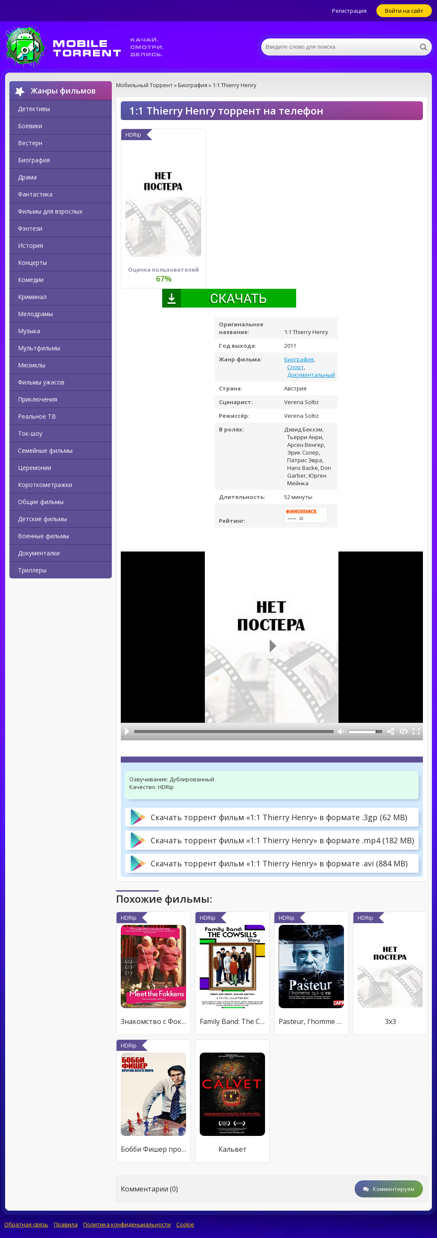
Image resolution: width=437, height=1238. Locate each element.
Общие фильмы (41, 502)
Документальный (311, 374)
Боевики (30, 126)
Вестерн (30, 143)
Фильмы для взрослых (50, 211)
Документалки (39, 553)
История (30, 245)
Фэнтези (30, 228)
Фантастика (35, 194)
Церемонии (34, 468)
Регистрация (349, 11)
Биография (34, 160)
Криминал (32, 297)
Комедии (31, 280)
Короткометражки (45, 485)
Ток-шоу (30, 433)
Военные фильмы (43, 536)
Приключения (37, 399)
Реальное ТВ (37, 416)
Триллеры (32, 570)
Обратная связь (26, 1224)
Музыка (29, 331)
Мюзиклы (31, 365)
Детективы (34, 109)
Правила (66, 1224)
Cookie (185, 1224)
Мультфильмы (39, 348)
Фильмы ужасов (41, 382)
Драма (27, 177)
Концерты (32, 262)
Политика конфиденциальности (127, 1224)
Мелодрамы (35, 314)
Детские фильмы (42, 519)
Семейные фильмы (45, 450)
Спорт (295, 367)
